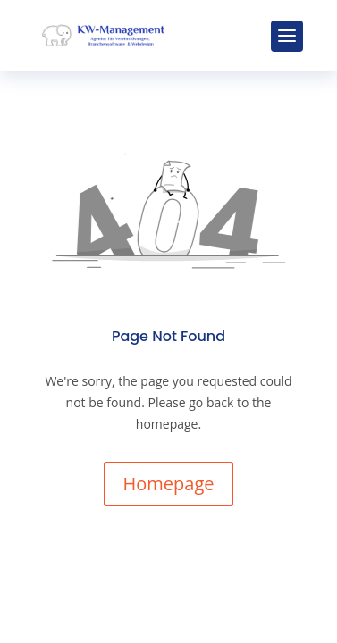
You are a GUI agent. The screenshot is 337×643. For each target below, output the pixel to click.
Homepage (169, 484)
